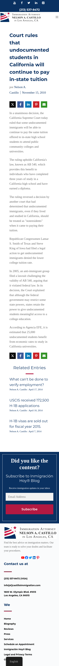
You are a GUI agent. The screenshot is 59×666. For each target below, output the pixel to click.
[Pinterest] (43, 3)
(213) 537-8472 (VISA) (16, 578)
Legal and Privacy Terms (18, 654)
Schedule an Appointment (19, 644)
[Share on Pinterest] (36, 104)
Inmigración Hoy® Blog (17, 649)
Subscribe (29, 509)
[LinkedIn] (36, 3)
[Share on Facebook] (20, 104)
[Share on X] (12, 104)
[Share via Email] (44, 104)
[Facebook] (22, 3)
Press (7, 634)
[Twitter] (29, 3)
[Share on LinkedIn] (28, 104)
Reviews (9, 629)
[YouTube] (15, 3)
